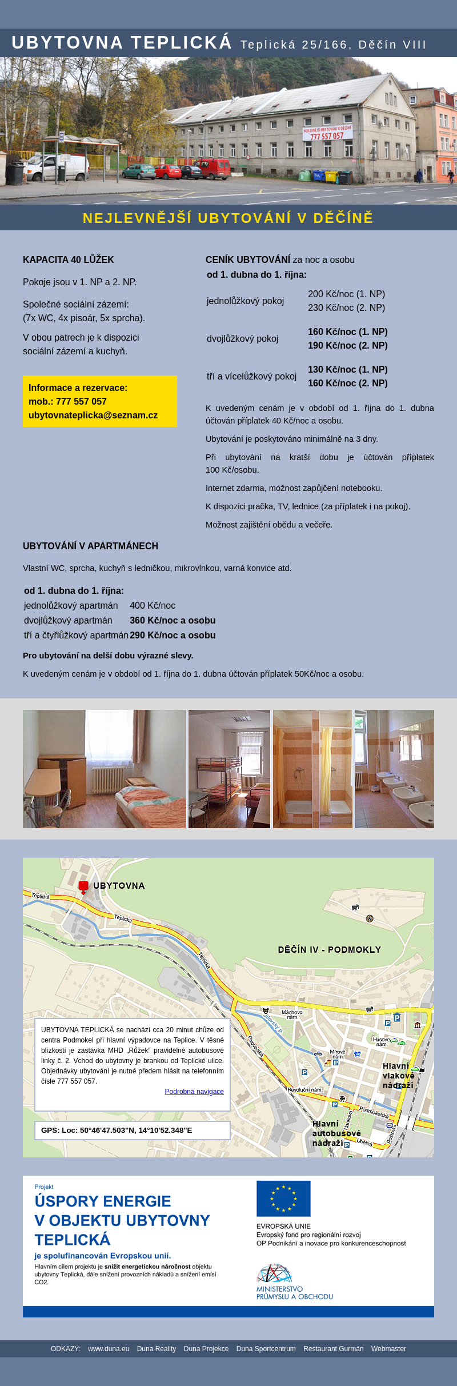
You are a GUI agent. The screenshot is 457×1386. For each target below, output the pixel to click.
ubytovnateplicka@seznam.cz (93, 415)
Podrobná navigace (194, 1092)
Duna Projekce (206, 1349)
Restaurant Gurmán (333, 1349)
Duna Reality (157, 1349)
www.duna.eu (108, 1349)
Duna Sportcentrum (266, 1349)
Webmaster (388, 1349)
